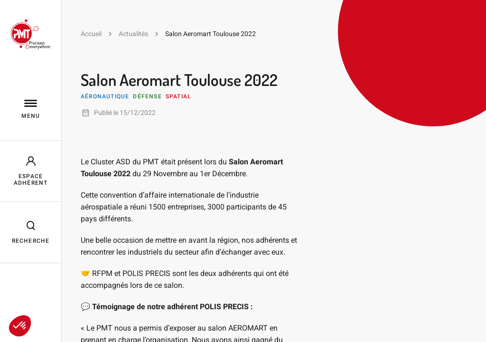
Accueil (91, 34)
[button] (20, 325)
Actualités (133, 34)
